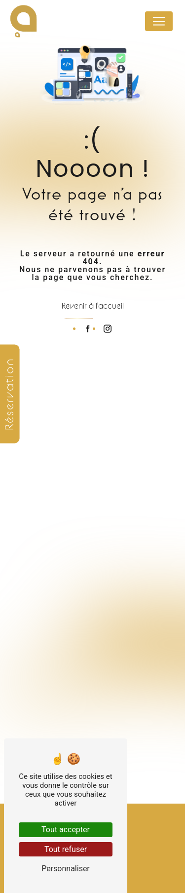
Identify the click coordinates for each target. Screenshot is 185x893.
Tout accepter (65, 829)
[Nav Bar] (159, 21)
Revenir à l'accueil (93, 305)
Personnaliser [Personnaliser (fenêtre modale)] (65, 868)
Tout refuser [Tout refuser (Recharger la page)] (65, 849)
